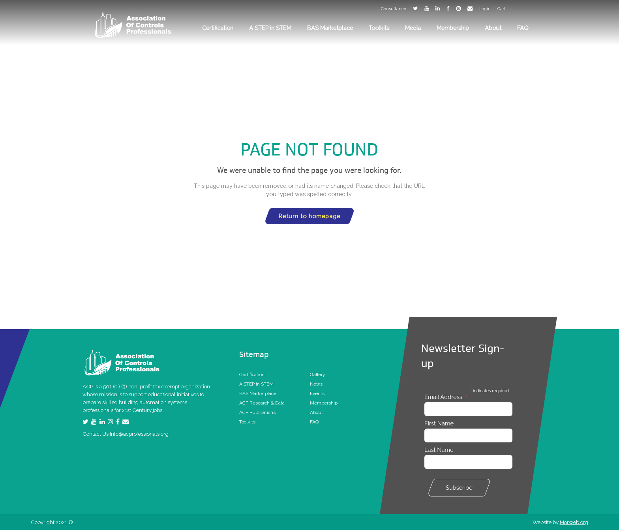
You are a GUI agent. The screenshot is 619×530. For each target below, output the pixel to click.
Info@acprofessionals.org (139, 434)
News (316, 384)
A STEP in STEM (256, 384)
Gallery (317, 374)
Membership (324, 403)
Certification (251, 374)
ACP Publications (257, 412)
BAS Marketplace (257, 393)
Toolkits (247, 422)
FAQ (314, 422)
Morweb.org (574, 522)
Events (317, 393)
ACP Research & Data (262, 403)
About (316, 412)
